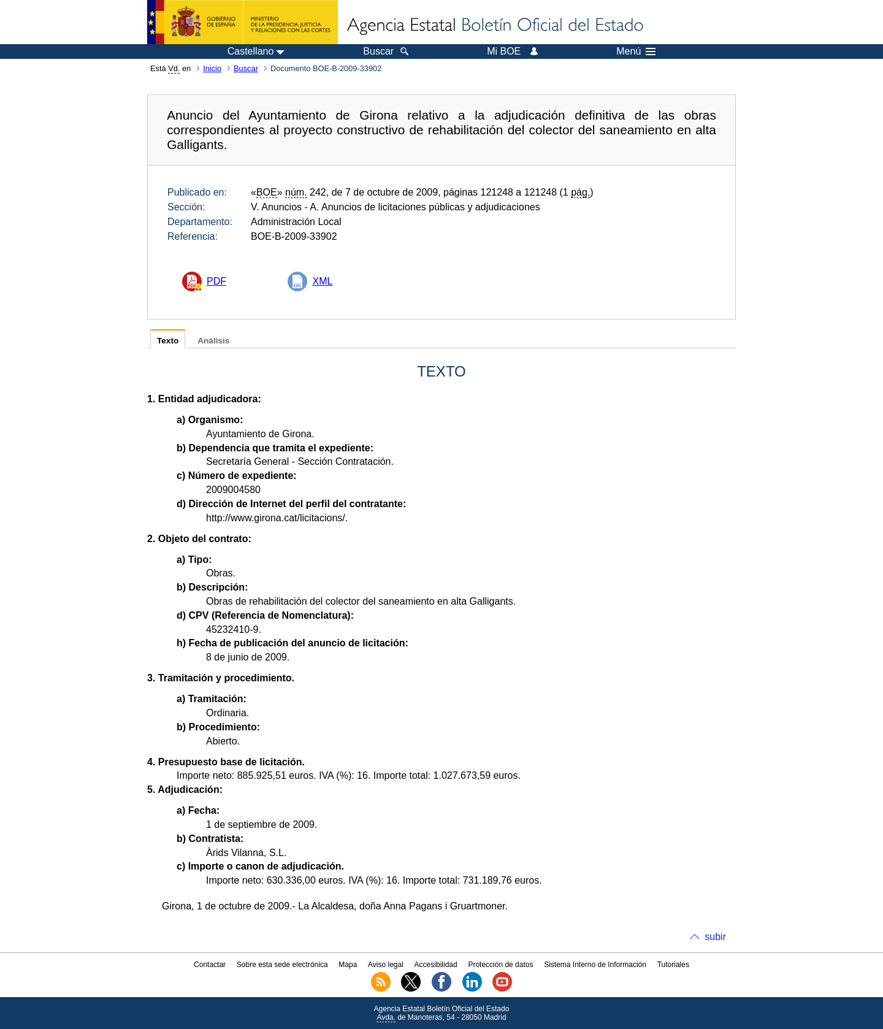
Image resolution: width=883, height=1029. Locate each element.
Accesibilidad (436, 964)
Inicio (212, 68)
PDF (216, 281)
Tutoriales (673, 964)
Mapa (347, 964)
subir (715, 936)
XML (322, 281)
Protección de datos (500, 964)
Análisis (213, 340)
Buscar (246, 68)
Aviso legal (385, 964)
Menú (636, 51)
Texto (167, 340)
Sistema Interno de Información (595, 964)
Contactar (210, 964)
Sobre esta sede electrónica (282, 964)
